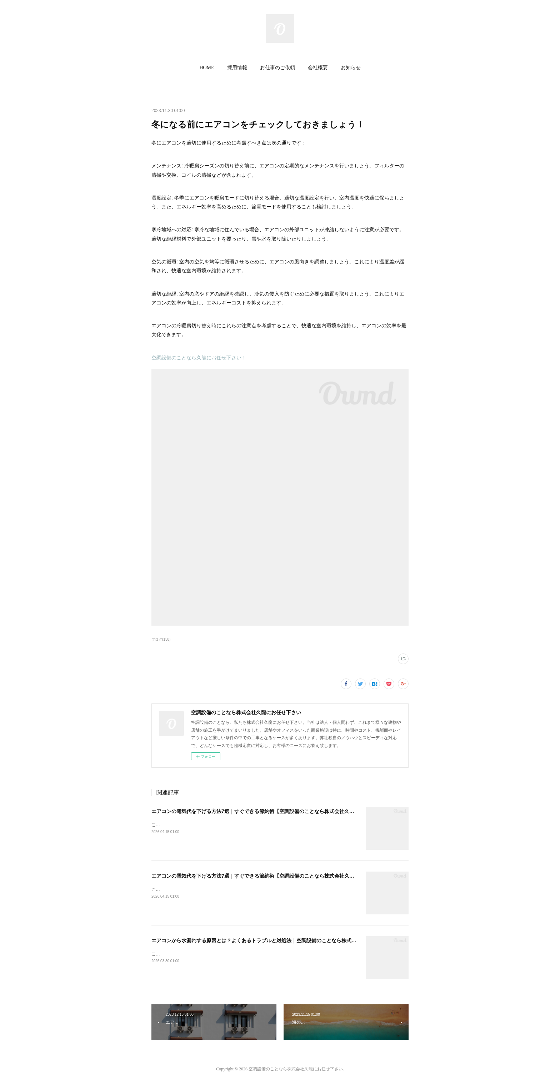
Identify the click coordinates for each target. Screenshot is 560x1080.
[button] (206, 68)
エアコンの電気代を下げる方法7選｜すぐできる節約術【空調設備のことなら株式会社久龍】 (255, 811)
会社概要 (318, 67)
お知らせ (351, 67)
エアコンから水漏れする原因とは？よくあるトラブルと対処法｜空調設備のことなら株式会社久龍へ (263, 940)
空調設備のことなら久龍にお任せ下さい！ (198, 357)
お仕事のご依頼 (277, 67)
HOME (206, 67)
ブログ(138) (160, 639)
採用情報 (237, 67)
